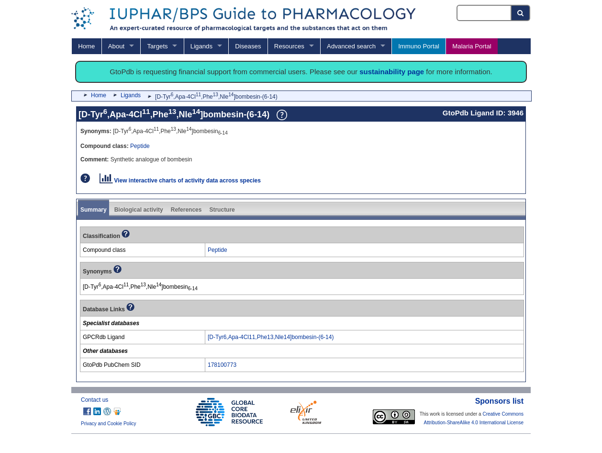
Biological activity (138, 209)
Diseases (248, 46)
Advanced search (351, 46)
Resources (289, 46)
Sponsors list (499, 401)
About (116, 46)
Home (86, 46)
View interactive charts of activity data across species (180, 180)
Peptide (140, 146)
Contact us (94, 399)
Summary (93, 209)
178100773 (222, 365)
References (186, 209)
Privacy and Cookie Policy (108, 423)
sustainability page (391, 72)
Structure (221, 209)
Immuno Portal (418, 46)
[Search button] (521, 13)
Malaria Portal (471, 46)
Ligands (201, 46)
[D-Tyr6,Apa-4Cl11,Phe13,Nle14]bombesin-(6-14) (271, 337)
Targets (157, 46)
